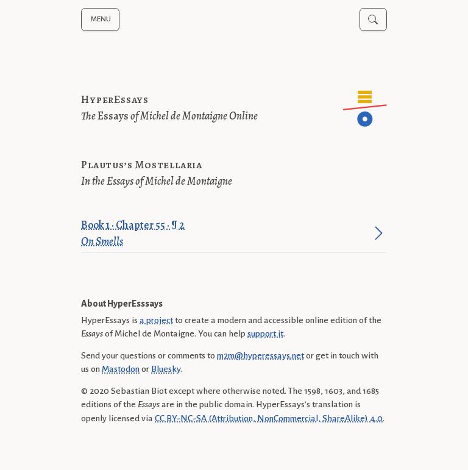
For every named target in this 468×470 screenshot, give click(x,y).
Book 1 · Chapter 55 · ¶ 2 (225, 234)
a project (156, 320)
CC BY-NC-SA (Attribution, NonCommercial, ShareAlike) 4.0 (269, 418)
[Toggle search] (373, 19)
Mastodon (121, 369)
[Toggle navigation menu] (100, 19)
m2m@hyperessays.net (260, 355)
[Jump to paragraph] (378, 233)
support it (265, 333)
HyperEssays (115, 99)
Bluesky (165, 369)
